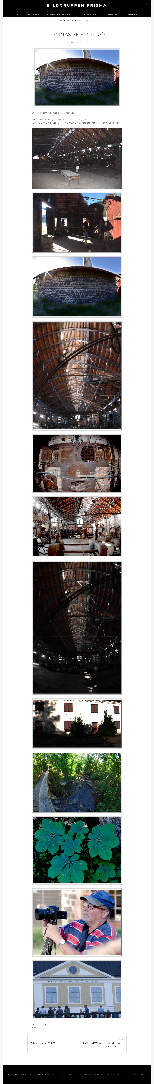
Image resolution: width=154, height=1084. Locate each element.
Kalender (33, 14)
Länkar (132, 14)
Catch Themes (137, 1074)
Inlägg (70, 20)
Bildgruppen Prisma (77, 5)
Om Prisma (89, 14)
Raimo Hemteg (83, 42)
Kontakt (114, 14)
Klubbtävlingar (59, 14)
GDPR (104, 1074)
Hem (16, 14)
